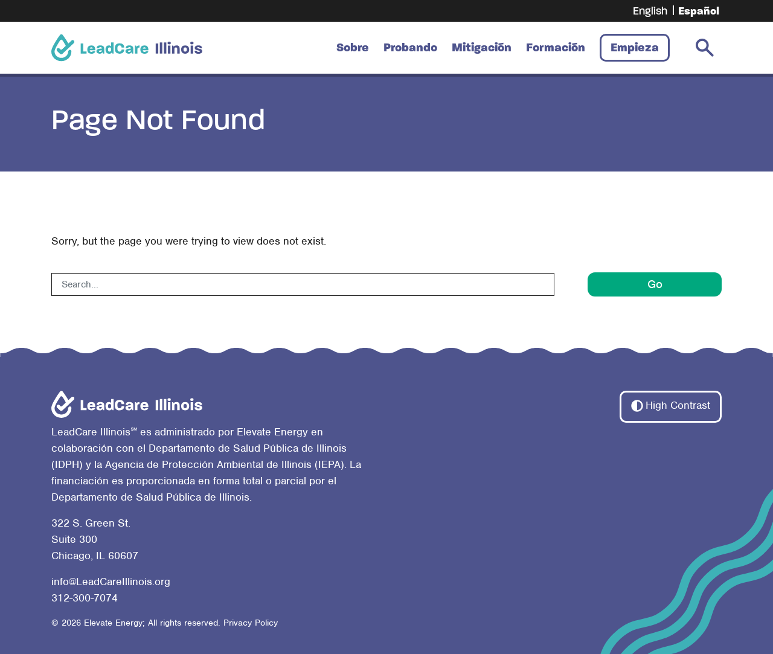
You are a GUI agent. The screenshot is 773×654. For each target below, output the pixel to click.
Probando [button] (410, 47)
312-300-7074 (84, 597)
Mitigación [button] (482, 47)
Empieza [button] (635, 47)
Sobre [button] (352, 47)
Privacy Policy (250, 622)
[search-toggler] (705, 48)
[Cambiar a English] (650, 11)
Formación (555, 47)
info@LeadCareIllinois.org (110, 581)
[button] (671, 406)
